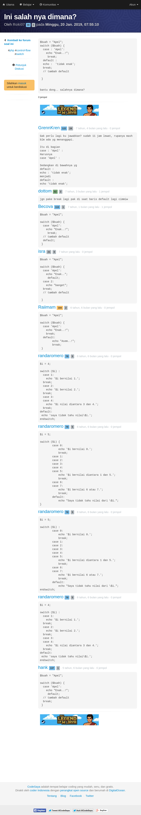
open (76, 790)
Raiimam (47, 307)
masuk (22, 83)
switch (20, 54)
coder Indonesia (40, 790)
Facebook (76, 795)
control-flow (24, 50)
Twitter (90, 795)
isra (42, 251)
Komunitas (49, 4)
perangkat (66, 790)
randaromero (51, 355)
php (12, 50)
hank (43, 667)
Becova (46, 206)
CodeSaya (33, 786)
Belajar (27, 4)
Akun (133, 4)
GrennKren (49, 127)
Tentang (52, 795)
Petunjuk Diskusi (19, 66)
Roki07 (19, 24)
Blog (63, 795)
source (84, 790)
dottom (45, 190)
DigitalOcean (117, 790)
